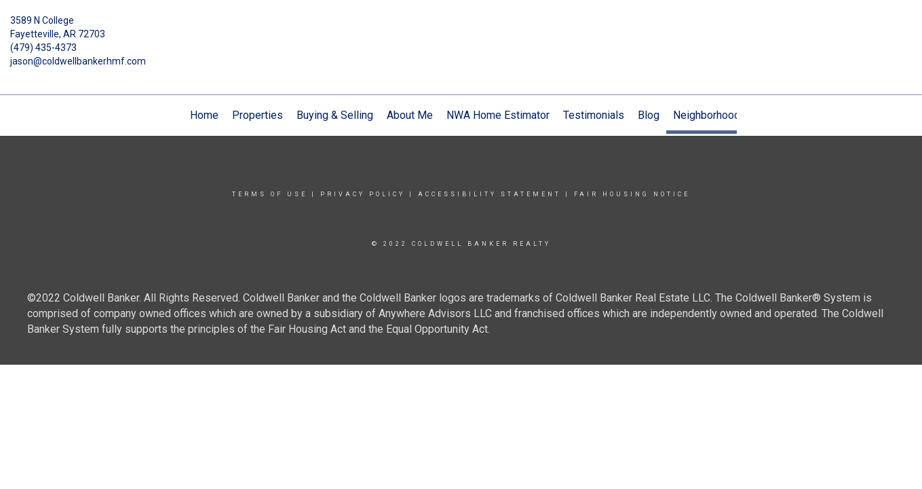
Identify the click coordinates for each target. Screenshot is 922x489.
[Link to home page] (461, 30)
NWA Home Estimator (498, 115)
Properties (257, 115)
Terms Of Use (269, 194)
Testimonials (593, 115)
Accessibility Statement (489, 194)
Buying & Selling (334, 115)
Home (204, 115)
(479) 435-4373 (43, 47)
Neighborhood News (722, 115)
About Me (410, 115)
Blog (648, 115)
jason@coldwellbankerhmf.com (78, 61)
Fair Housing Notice (632, 194)
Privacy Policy (362, 194)
